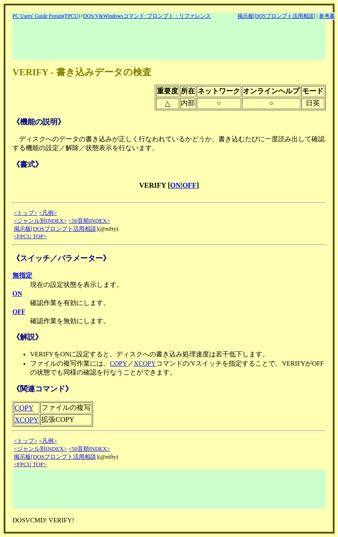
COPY (118, 363)
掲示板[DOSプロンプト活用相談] (276, 16)
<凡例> (48, 212)
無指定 (22, 275)
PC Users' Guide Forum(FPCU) (46, 16)
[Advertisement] (173, 40)
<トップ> (26, 212)
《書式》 (27, 164)
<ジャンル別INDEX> (40, 220)
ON (175, 185)
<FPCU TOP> (30, 236)
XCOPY (145, 363)
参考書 (327, 16)
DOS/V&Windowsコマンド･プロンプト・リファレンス (147, 16)
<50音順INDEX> (89, 220)
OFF (190, 185)
